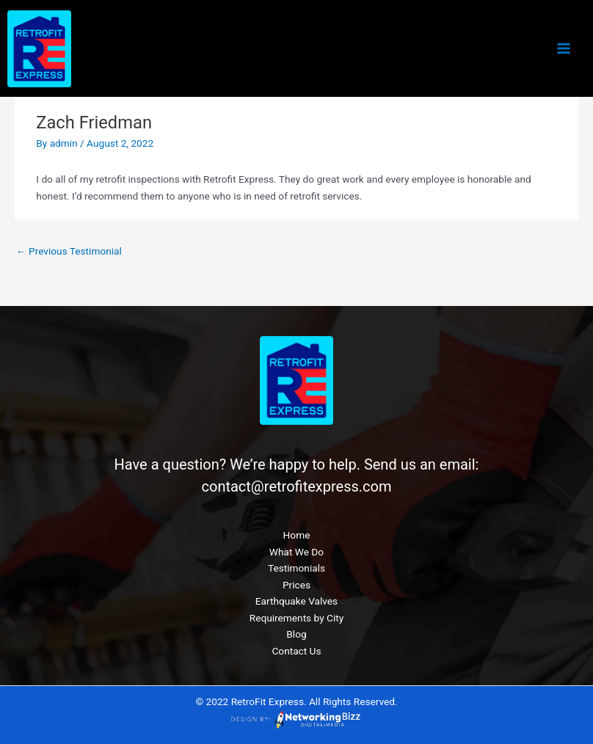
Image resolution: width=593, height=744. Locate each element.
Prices (296, 585)
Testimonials (296, 568)
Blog (296, 634)
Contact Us (296, 651)
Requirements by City (296, 618)
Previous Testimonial (69, 251)
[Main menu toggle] (564, 49)
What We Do (296, 552)
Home (296, 535)
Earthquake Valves (296, 601)
